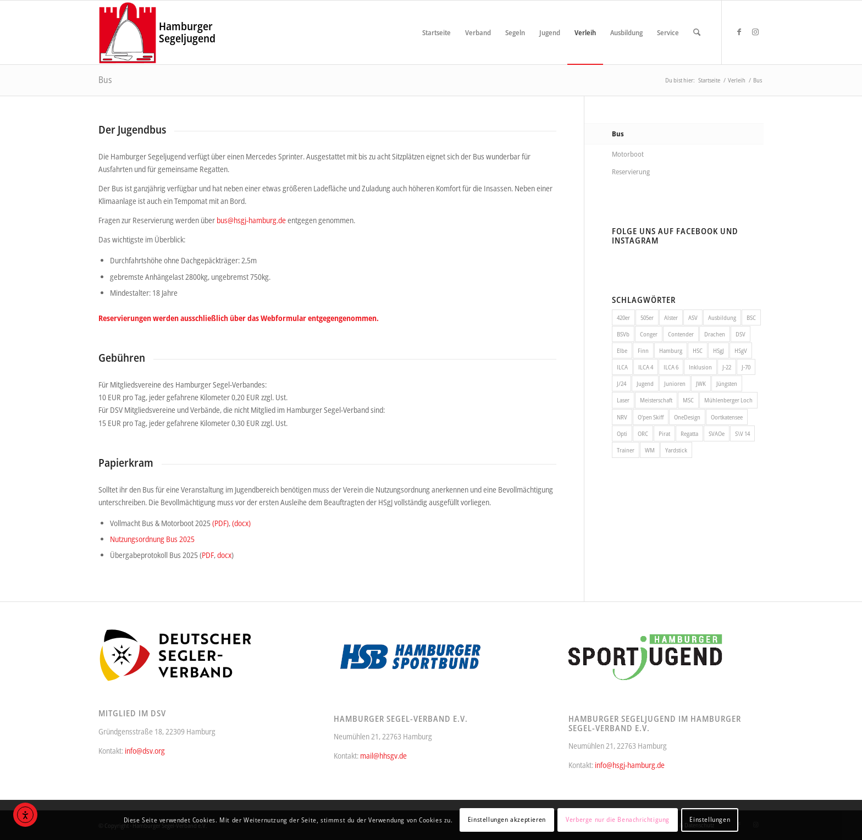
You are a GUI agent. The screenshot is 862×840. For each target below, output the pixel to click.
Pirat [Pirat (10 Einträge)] (664, 433)
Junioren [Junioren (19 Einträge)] (675, 383)
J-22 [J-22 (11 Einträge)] (726, 367)
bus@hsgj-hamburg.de (251, 220)
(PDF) (220, 523)
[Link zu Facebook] (739, 32)
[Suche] (697, 32)
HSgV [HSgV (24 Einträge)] (740, 350)
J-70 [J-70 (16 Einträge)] (746, 367)
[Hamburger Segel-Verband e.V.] (127, 32)
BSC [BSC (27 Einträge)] (751, 317)
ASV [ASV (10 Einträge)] (693, 317)
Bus (105, 80)
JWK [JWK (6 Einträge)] (701, 383)
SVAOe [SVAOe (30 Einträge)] (717, 433)
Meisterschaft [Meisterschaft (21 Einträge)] (656, 400)
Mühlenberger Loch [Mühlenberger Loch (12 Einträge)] (728, 400)
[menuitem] (436, 32)
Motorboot (628, 154)
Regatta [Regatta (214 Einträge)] (689, 433)
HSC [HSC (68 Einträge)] (698, 350)
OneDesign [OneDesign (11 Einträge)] (687, 417)
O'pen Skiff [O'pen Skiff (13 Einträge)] (651, 417)
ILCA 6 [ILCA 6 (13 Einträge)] (671, 367)
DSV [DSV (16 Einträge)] (740, 334)
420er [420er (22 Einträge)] (623, 317)
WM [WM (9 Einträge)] (650, 450)
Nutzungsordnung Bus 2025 (152, 539)
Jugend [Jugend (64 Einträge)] (645, 383)
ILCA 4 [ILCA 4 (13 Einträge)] (645, 367)
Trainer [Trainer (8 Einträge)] (625, 450)
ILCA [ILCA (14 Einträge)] (622, 367)
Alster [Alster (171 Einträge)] (671, 317)
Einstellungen (709, 819)
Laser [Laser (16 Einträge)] (623, 400)
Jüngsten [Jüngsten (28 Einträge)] (726, 383)
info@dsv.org (145, 750)
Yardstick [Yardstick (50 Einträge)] (676, 450)
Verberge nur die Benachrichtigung (618, 819)
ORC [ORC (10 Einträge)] (643, 433)
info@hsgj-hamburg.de (630, 765)
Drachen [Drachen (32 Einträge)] (714, 334)
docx (224, 555)
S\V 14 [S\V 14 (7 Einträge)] (742, 433)
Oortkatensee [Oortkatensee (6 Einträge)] (727, 417)
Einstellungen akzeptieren (507, 819)
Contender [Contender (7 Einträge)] (681, 334)
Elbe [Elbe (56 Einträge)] (622, 350)
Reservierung (631, 171)
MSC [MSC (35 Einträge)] (688, 400)
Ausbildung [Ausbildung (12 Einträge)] (722, 317)
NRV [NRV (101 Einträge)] (622, 417)
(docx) (241, 523)
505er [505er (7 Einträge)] (647, 317)
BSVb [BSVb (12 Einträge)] (623, 334)
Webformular (283, 318)
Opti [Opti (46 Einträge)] (622, 433)
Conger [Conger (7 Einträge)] (648, 334)
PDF (208, 555)
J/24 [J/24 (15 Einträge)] (621, 383)
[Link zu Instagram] (755, 32)
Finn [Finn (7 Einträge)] (643, 350)
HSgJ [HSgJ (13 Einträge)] (718, 350)
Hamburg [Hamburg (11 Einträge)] (670, 350)
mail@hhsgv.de (383, 755)
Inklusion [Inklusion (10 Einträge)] (700, 367)
